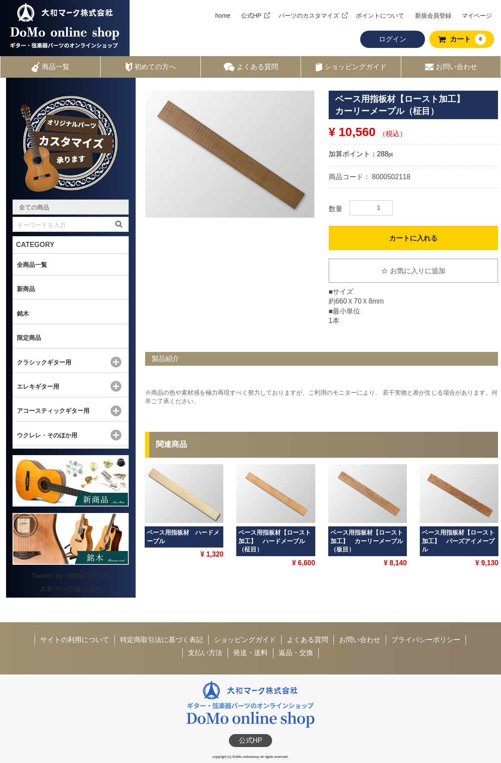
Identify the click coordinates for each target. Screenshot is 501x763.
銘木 (23, 313)
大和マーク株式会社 (71, 588)
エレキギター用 (38, 386)
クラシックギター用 (44, 362)
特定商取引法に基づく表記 (161, 639)
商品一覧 (51, 67)
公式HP (251, 15)
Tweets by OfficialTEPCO (70, 575)
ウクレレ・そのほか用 (47, 435)
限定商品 (29, 337)
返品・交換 (296, 652)
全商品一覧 (32, 264)
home (222, 15)
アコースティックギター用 (53, 410)
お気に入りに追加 (413, 271)
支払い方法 (205, 652)
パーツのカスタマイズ (309, 15)
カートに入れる (413, 238)
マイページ (477, 15)
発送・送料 (250, 652)
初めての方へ (151, 67)
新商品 (26, 288)
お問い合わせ (451, 67)
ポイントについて (380, 15)
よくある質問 (251, 67)
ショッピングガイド (351, 67)
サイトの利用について (74, 639)
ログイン (392, 39)
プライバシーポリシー (425, 639)
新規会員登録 (433, 15)
